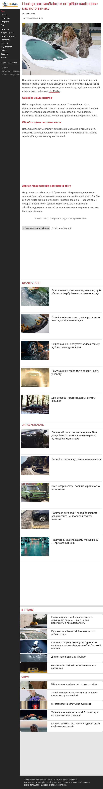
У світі (3, 57)
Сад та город (6, 47)
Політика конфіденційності (13, 74)
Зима (39, 218)
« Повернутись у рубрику (36, 228)
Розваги (4, 43)
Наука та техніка (8, 36)
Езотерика (5, 18)
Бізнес (3, 15)
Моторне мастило (77, 218)
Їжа (2, 25)
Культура (5, 29)
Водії (46, 218)
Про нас (4, 67)
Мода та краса (7, 32)
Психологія (5, 40)
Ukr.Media (54, 91)
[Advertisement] (61, 161)
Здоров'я (5, 22)
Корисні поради (59, 218)
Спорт (3, 50)
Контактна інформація (11, 71)
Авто (3, 11)
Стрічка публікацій (61, 228)
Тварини (4, 54)
